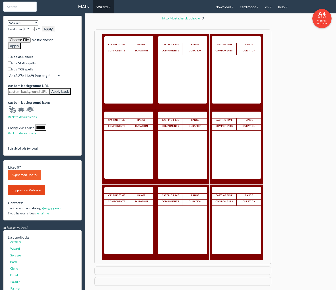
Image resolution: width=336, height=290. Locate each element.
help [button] (283, 7)
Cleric (14, 268)
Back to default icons (22, 117)
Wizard (15, 248)
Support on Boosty (24, 175)
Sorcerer (16, 255)
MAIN (84, 6)
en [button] (268, 7)
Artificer (15, 242)
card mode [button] (249, 7)
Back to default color (22, 133)
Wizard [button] (103, 7)
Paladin (15, 282)
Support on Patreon (26, 190)
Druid (14, 275)
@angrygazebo (52, 208)
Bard (13, 262)
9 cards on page (322, 17)
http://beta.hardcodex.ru (181, 18)
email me (43, 213)
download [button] (224, 7)
